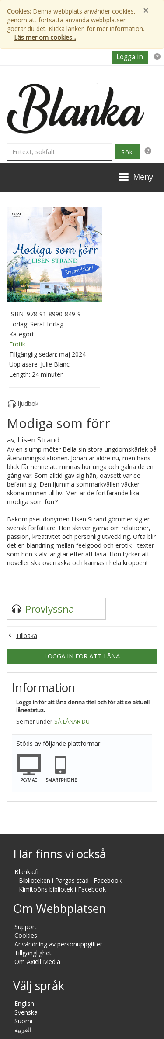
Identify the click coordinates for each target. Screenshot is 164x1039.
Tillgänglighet (33, 953)
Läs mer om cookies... (45, 37)
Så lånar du (72, 721)
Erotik (17, 344)
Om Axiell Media (37, 961)
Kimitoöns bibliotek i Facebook (62, 889)
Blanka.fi (26, 872)
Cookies (25, 935)
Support (25, 926)
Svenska (26, 1012)
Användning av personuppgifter (58, 944)
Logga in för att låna (82, 656)
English (24, 1003)
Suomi (23, 1021)
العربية (22, 1029)
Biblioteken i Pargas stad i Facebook (70, 880)
